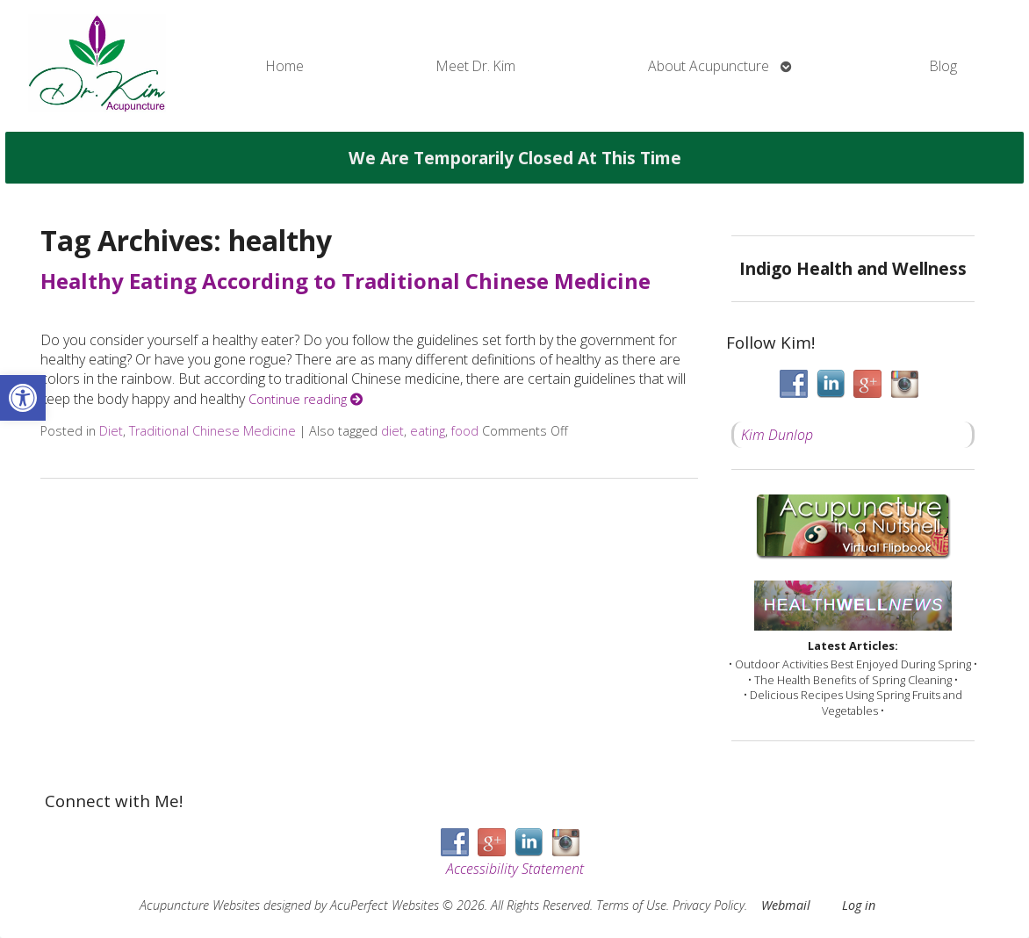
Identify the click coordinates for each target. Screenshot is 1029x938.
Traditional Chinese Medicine (212, 430)
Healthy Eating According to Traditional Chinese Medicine (345, 280)
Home (285, 66)
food (465, 430)
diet (392, 430)
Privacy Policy (709, 905)
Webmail (785, 905)
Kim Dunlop (777, 434)
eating (427, 430)
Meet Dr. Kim (475, 66)
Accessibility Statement (515, 868)
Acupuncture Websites (200, 905)
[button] (23, 398)
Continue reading (305, 399)
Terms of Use (631, 905)
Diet (111, 430)
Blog (943, 66)
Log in (858, 905)
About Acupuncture (708, 66)
